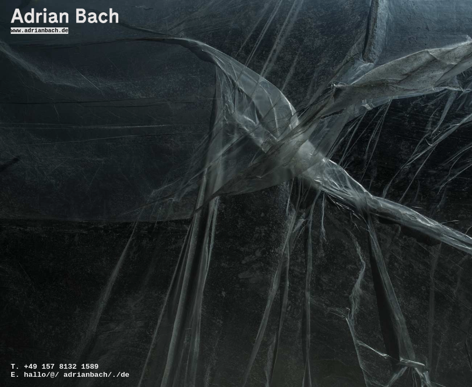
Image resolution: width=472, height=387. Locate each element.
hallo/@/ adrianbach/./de (61, 375)
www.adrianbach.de (39, 31)
